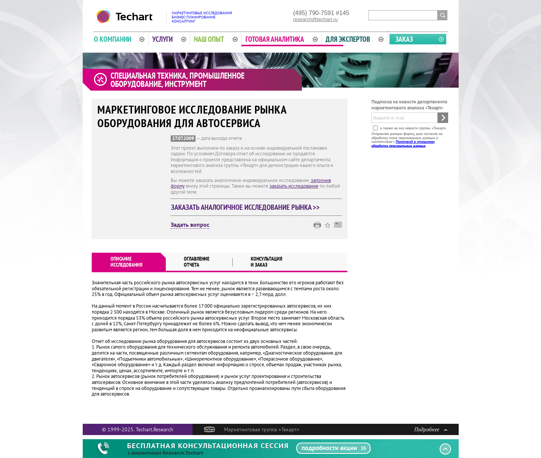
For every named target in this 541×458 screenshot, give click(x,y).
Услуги (169, 39)
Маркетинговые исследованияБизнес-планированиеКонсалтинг (202, 17)
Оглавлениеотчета (196, 261)
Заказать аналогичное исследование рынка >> (245, 207)
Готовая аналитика (281, 39)
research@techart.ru (315, 19)
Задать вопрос (190, 224)
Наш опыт (216, 39)
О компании (119, 39)
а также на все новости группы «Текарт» (412, 128)
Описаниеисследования (126, 261)
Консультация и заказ (266, 261)
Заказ (404, 39)
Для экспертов (354, 39)
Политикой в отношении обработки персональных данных (403, 143)
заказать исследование (294, 186)
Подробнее (430, 429)
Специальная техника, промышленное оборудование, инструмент (177, 79)
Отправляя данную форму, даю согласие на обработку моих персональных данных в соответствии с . (406, 139)
